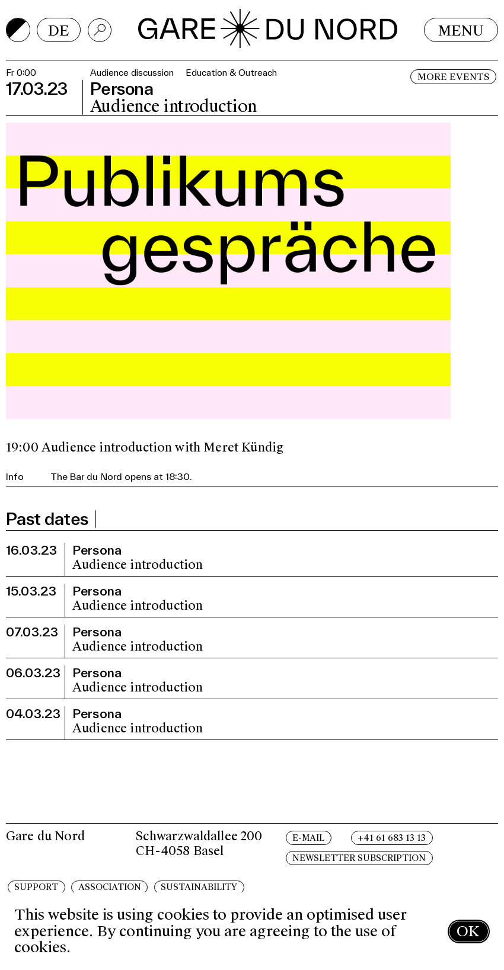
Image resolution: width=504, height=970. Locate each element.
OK (468, 931)
